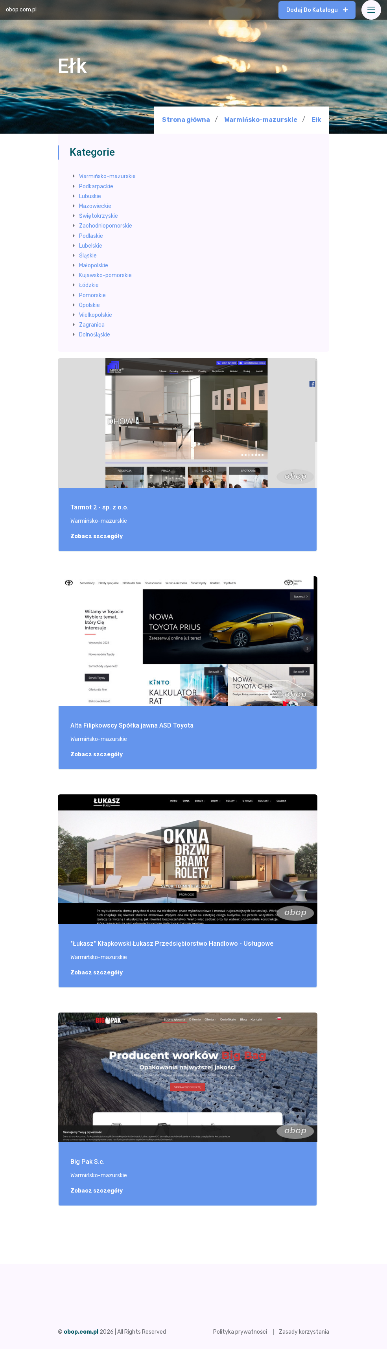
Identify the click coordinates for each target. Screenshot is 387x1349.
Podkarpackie (96, 186)
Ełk (316, 120)
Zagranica (92, 325)
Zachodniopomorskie (105, 225)
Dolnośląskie (94, 334)
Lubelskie (90, 246)
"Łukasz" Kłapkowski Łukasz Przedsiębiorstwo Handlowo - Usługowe (172, 944)
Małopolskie (93, 265)
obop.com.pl (21, 9)
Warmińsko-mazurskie (260, 119)
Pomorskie (92, 295)
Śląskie (88, 255)
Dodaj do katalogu (317, 10)
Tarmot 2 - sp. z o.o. (99, 508)
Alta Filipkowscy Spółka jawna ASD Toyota (132, 726)
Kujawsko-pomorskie (105, 275)
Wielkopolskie (95, 315)
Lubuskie (90, 196)
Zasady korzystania (304, 1332)
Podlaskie (91, 236)
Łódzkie (89, 285)
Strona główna (186, 119)
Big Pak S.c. (87, 1162)
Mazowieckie (95, 206)
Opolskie (89, 305)
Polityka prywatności (240, 1332)
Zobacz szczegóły (100, 536)
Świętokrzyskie (98, 216)
